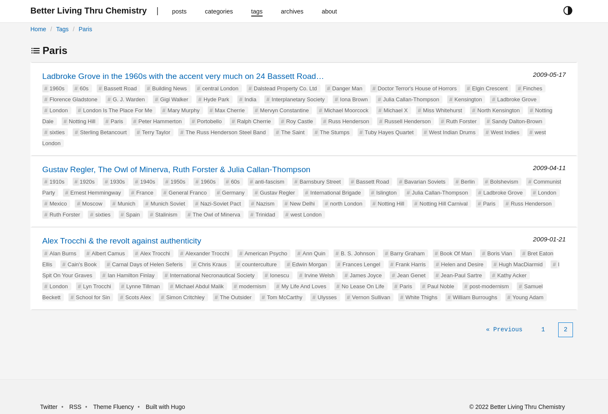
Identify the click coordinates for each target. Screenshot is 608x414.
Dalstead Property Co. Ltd (285, 88)
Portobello (209, 121)
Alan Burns (62, 253)
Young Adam (528, 297)
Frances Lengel (361, 264)
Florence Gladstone (73, 99)
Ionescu (279, 275)
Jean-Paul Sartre (461, 275)
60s (84, 88)
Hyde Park (216, 99)
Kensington (468, 99)
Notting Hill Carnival (444, 203)
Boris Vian (499, 253)
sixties (57, 132)
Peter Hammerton (160, 121)
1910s (56, 182)
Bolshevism (504, 182)
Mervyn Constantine (284, 110)
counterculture (259, 264)
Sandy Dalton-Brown (517, 121)
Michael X (396, 110)
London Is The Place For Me (117, 110)
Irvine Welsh (319, 275)
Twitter (48, 406)
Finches (533, 88)
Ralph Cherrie (254, 121)
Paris (85, 29)
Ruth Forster (461, 121)
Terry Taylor (156, 132)
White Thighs (421, 297)
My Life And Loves (303, 286)
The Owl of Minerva (216, 214)
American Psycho (265, 253)
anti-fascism (269, 182)
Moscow (92, 203)
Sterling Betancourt (103, 132)
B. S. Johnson (358, 253)
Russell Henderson (407, 121)
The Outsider (236, 297)
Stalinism (166, 214)
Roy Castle (299, 121)
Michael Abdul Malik (199, 286)
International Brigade (335, 192)
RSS (75, 406)
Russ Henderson (348, 121)
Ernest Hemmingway (96, 192)
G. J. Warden (129, 99)
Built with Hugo (165, 406)
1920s (87, 182)
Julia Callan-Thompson (411, 99)
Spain (133, 214)
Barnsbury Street (320, 182)
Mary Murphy (184, 110)
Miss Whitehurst (442, 110)
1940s (147, 182)
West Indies (505, 132)
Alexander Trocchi (207, 253)
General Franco (187, 192)
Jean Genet (411, 275)
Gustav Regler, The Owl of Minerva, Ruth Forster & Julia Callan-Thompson (176, 169)
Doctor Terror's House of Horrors (417, 88)
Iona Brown (354, 99)
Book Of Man (456, 253)
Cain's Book (82, 264)
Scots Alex (138, 297)
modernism (252, 286)
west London (306, 214)
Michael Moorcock (346, 110)
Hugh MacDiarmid (521, 264)
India (250, 99)
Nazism (265, 203)
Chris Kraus (212, 264)
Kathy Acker (512, 275)
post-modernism (489, 286)
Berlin (468, 182)
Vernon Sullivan (371, 297)
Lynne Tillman (143, 286)
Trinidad (265, 214)
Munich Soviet (168, 203)
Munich (126, 203)
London (58, 110)
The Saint (293, 132)
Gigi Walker (174, 99)
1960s (56, 88)
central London (220, 88)
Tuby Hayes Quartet (389, 132)
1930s (117, 182)
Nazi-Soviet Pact (220, 203)
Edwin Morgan (309, 264)
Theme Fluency (114, 406)
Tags (62, 29)
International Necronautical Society (212, 275)
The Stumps (335, 132)
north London (346, 203)
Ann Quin (314, 253)
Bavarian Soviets (425, 182)
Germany (233, 192)
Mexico (58, 203)
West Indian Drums (452, 132)
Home (38, 29)
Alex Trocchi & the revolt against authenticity (121, 240)
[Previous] (504, 329)
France (144, 192)
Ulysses (327, 297)
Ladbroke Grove (517, 99)
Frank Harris (411, 264)
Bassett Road (120, 88)
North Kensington (499, 110)
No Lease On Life (363, 286)
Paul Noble (440, 286)
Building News (169, 88)
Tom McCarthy (284, 297)
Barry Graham (407, 253)
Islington (386, 192)
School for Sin (93, 297)
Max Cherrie (230, 110)
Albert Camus (108, 253)
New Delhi (302, 203)
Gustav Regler (277, 192)
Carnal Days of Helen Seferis (147, 264)
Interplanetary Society (298, 99)
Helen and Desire (462, 264)
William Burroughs (475, 297)
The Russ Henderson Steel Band (225, 132)
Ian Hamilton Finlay (131, 275)
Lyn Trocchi (97, 286)
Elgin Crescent (490, 88)
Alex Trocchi (155, 253)
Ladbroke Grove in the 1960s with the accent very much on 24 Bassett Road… (183, 76)
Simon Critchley (185, 297)
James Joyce (366, 275)
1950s (178, 182)
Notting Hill (82, 121)
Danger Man (347, 88)
